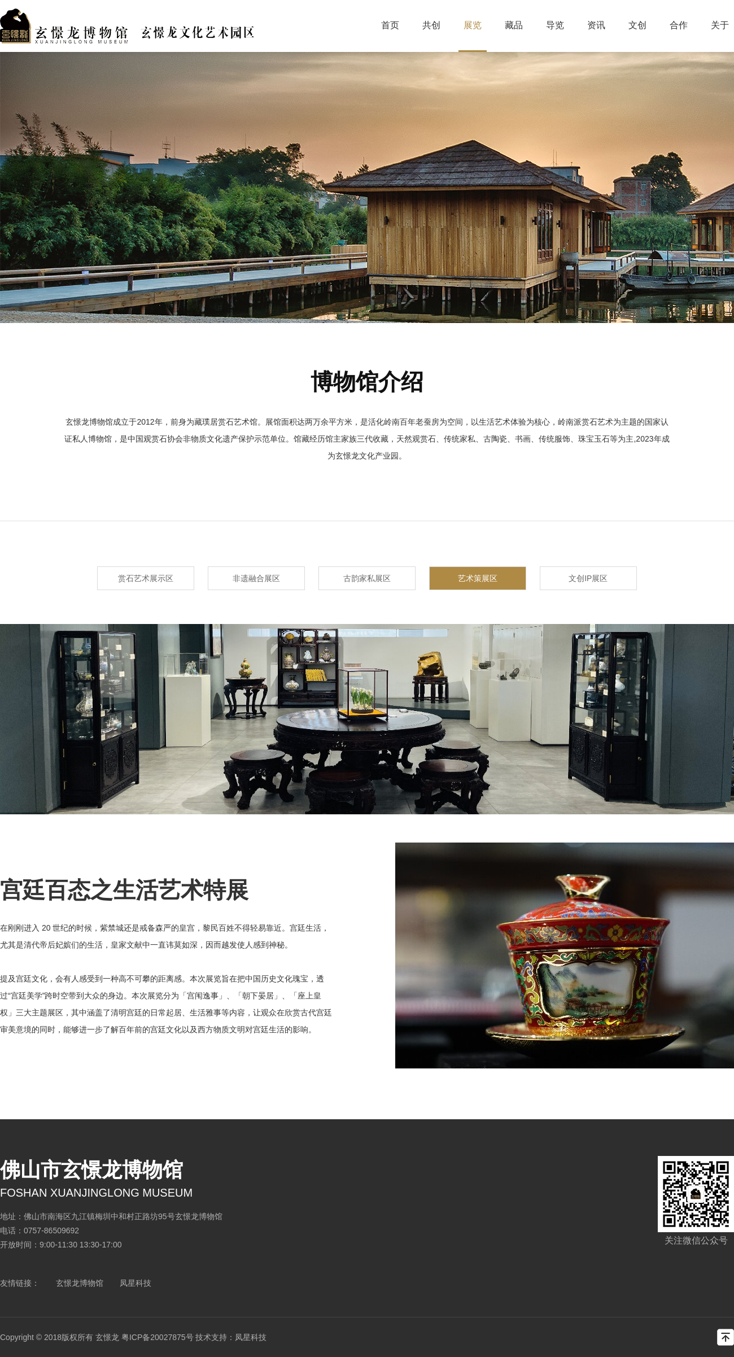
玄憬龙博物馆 (79, 1283)
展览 (473, 25)
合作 (679, 25)
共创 (431, 25)
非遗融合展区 (256, 578)
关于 (720, 25)
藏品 (514, 25)
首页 (390, 25)
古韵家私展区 (367, 578)
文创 (637, 25)
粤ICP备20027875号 (157, 1337)
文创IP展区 (588, 578)
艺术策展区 (477, 578)
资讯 (596, 25)
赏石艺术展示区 (145, 578)
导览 (555, 25)
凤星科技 (135, 1283)
